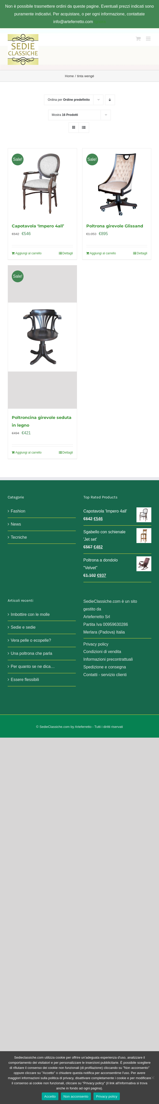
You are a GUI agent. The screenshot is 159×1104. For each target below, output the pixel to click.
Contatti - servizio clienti (105, 675)
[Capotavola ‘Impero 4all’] (42, 182)
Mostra (65, 115)
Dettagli (67, 253)
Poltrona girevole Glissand (114, 226)
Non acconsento (75, 1096)
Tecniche (19, 537)
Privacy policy (96, 644)
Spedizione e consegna (104, 667)
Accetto (50, 1096)
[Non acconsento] (152, 1077)
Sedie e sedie (23, 627)
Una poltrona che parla (31, 653)
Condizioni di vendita (102, 651)
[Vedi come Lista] (84, 128)
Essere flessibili (25, 679)
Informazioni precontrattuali (108, 659)
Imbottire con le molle (30, 614)
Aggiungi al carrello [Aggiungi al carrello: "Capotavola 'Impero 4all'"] (28, 253)
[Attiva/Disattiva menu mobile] (148, 38)
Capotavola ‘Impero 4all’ (38, 226)
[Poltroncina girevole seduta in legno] (42, 337)
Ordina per (69, 100)
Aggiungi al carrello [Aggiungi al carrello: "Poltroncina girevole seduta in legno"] (28, 452)
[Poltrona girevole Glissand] (116, 182)
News (16, 524)
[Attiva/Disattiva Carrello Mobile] (138, 38)
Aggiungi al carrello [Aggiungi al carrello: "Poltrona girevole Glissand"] (103, 253)
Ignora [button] (100, 21)
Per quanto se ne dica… (33, 666)
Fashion (18, 511)
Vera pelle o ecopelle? (31, 640)
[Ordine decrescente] (110, 100)
